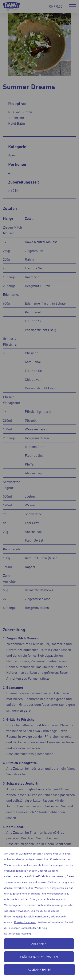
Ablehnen (39, 943)
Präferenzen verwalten (39, 956)
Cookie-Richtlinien (25, 922)
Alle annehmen (39, 969)
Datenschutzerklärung (17, 933)
